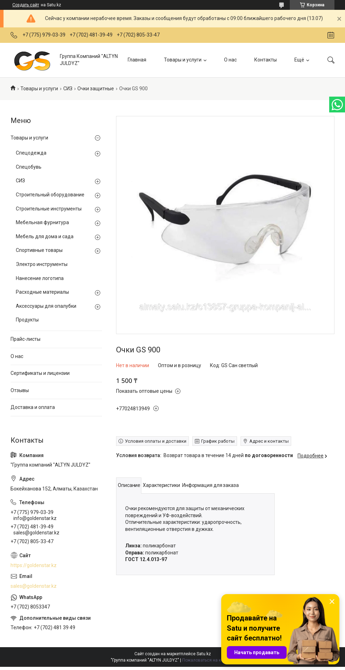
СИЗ (67, 88)
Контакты (265, 60)
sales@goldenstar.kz (34, 586)
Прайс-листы (25, 339)
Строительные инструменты (49, 209)
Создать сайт (25, 4)
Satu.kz (204, 653)
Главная (137, 60)
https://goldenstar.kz (34, 565)
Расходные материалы (42, 292)
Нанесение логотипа (40, 278)
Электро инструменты (42, 264)
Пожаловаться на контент (208, 660)
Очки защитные (95, 88)
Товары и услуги (183, 60)
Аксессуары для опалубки (46, 306)
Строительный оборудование (50, 194)
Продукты (27, 320)
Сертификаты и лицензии (40, 373)
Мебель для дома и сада (45, 236)
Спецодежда (31, 153)
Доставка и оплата (33, 407)
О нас (230, 60)
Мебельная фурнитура (42, 222)
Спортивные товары (39, 250)
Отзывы (20, 390)
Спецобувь (28, 167)
